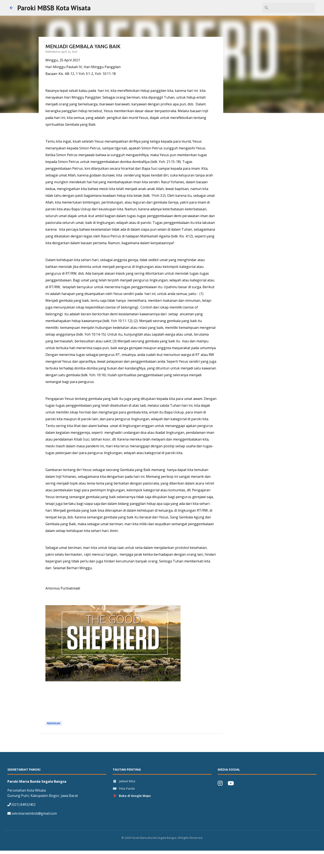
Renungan (53, 723)
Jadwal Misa (124, 781)
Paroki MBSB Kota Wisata (54, 7)
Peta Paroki (124, 789)
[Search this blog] (293, 8)
